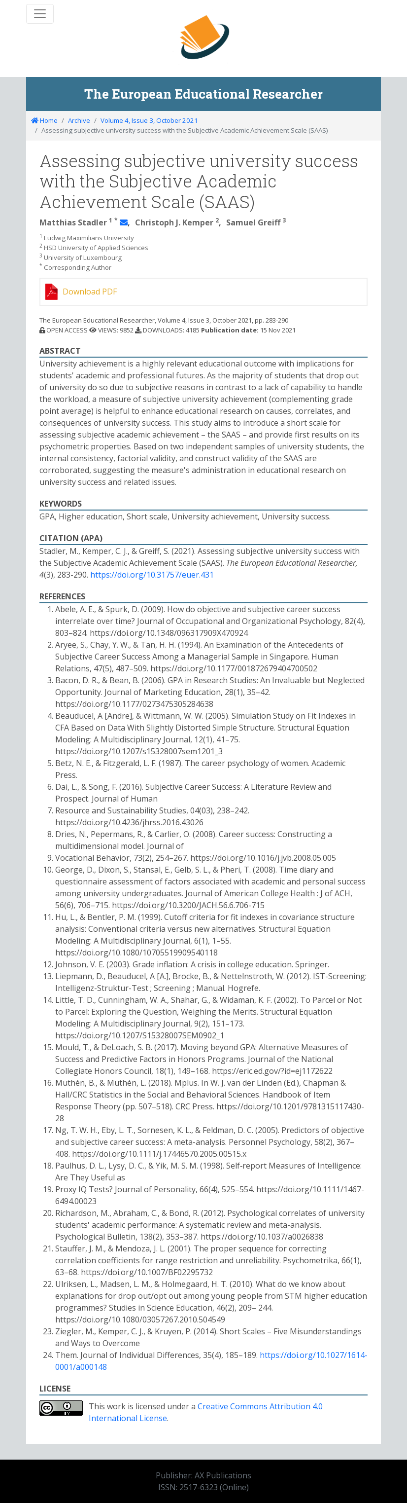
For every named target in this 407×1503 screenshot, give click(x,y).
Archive (79, 120)
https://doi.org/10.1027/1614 (312, 1355)
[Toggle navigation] (40, 14)
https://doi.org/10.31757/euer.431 (152, 574)
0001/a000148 (81, 1366)
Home (44, 120)
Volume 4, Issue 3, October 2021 (149, 120)
